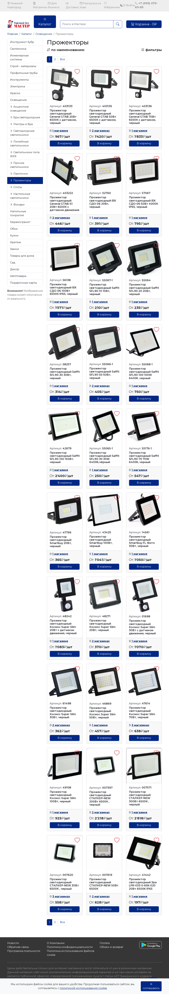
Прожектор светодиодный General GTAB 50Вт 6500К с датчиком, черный (102, 117)
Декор (14, 269)
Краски (15, 93)
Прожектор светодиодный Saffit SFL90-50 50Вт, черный (104, 373)
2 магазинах (101, 130)
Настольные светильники (20, 195)
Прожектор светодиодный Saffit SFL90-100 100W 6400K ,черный (144, 373)
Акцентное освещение (19, 108)
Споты (16, 187)
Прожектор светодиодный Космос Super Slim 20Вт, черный (102, 625)
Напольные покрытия (18, 213)
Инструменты (19, 79)
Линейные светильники (19, 143)
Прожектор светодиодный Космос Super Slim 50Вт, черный (102, 712)
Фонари (17, 204)
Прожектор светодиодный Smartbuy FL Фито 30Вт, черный (142, 541)
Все (62, 59)
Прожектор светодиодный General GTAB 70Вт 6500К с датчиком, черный (142, 117)
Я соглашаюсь (151, 986)
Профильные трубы (24, 73)
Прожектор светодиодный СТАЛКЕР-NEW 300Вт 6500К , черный (140, 798)
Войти (129, 5)
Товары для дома (22, 255)
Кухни (14, 235)
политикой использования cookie (83, 988)
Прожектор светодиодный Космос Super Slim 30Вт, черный (63, 712)
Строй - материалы (23, 66)
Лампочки (19, 173)
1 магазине (60, 130)
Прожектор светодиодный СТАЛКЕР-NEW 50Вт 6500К (103, 884)
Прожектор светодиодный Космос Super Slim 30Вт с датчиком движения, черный (142, 627)
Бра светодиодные (25, 117)
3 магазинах (140, 725)
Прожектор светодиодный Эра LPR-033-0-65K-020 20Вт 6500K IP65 (143, 884)
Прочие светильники (19, 164)
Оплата (105, 943)
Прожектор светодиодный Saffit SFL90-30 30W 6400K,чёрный (104, 457)
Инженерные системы (19, 57)
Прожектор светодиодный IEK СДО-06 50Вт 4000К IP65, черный (143, 202)
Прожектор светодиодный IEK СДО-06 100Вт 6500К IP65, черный (64, 289)
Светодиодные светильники (22, 132)
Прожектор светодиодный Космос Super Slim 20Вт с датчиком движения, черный (63, 627)
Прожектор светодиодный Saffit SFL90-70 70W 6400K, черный (144, 457)
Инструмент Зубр (22, 42)
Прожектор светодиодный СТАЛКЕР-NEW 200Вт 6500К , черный (100, 798)
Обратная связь (18, 947)
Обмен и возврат (111, 947)
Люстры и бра (21, 124)
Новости (13, 943)
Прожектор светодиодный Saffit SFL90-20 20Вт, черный (144, 289)
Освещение (43, 34)
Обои (14, 228)
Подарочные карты (23, 282)
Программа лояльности (23, 951)
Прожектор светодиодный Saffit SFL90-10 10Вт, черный (104, 289)
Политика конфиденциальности (70, 947)
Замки (14, 249)
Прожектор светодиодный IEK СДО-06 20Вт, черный (102, 202)
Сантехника (18, 48)
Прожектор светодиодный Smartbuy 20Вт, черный (61, 541)
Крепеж (15, 242)
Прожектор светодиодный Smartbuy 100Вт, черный (101, 541)
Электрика (17, 86)
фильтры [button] (151, 50)
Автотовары (18, 276)
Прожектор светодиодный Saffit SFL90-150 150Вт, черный (65, 457)
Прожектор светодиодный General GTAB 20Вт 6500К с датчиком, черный (63, 117)
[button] (65, 49)
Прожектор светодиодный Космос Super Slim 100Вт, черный (63, 796)
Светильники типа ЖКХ (24, 154)
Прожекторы (20, 180)
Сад (12, 262)
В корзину (65, 143)
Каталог (44, 21)
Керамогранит (20, 222)
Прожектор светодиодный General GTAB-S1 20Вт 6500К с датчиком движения (64, 204)
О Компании (56, 943)
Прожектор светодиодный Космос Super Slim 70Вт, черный (142, 712)
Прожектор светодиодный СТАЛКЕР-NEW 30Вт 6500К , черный (64, 884)
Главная (12, 34)
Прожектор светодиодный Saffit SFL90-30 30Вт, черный (65, 373)
